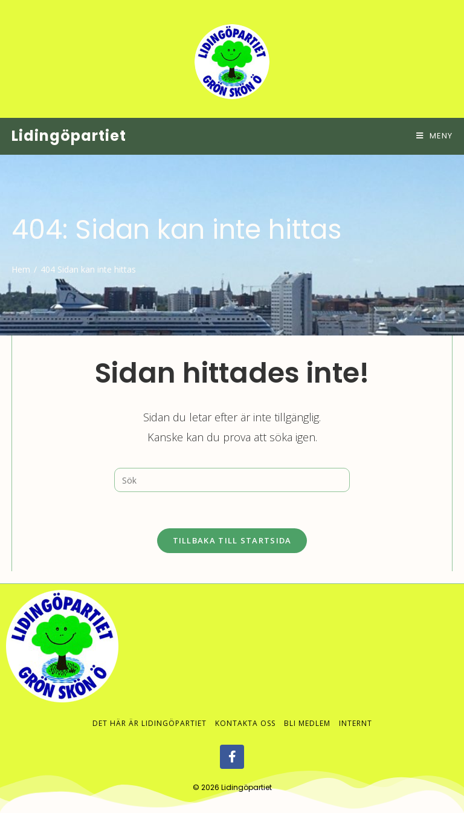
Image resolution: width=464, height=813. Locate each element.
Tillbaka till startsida (232, 540)
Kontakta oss (245, 712)
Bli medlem (307, 712)
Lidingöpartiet (68, 136)
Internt (355, 712)
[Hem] (20, 269)
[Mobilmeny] (434, 135)
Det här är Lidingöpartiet (149, 712)
